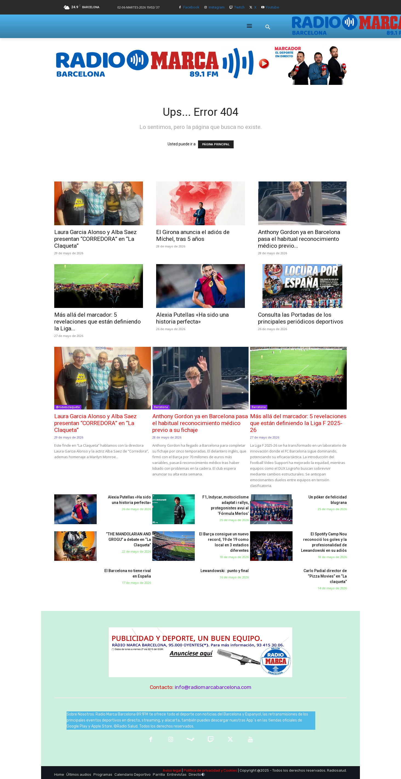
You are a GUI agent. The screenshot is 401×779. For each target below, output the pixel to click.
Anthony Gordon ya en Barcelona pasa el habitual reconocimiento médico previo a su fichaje (200, 423)
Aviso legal (172, 770)
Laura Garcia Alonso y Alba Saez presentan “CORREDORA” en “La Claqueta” (95, 239)
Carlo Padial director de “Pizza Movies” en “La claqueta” (325, 576)
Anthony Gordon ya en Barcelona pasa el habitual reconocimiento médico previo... (299, 239)
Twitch (239, 7)
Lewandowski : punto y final (224, 571)
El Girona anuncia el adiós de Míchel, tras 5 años (193, 235)
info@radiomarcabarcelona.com (213, 687)
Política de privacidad (202, 770)
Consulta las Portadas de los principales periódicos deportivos (300, 318)
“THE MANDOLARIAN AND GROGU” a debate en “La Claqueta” (128, 539)
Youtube (272, 7)
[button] (268, 27)
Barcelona (161, 407)
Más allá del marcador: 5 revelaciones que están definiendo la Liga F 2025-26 (298, 423)
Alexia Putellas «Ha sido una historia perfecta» (192, 318)
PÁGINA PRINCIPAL (216, 144)
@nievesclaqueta (68, 407)
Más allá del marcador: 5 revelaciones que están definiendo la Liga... (97, 321)
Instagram (217, 7)
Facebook (191, 7)
